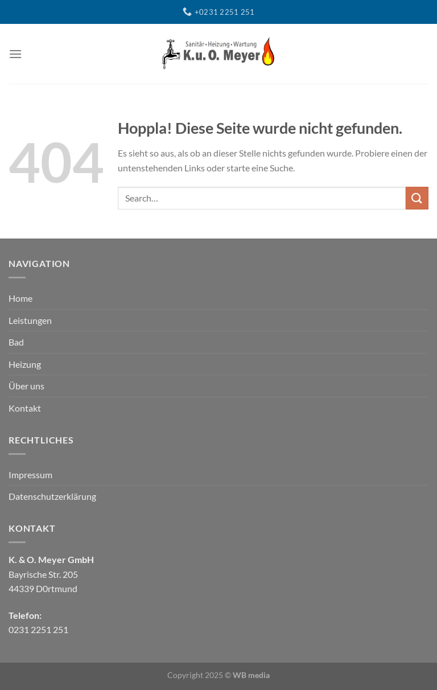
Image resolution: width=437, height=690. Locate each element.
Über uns (26, 385)
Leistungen (30, 320)
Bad (16, 341)
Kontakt (25, 407)
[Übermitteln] (417, 198)
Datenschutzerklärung (52, 496)
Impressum (30, 474)
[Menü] (15, 54)
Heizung (25, 364)
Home (20, 298)
